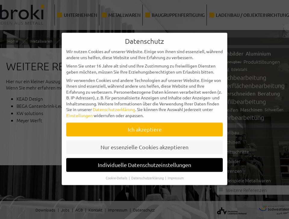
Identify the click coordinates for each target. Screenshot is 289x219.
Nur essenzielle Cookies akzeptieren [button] (144, 141)
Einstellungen (79, 110)
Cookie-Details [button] (117, 172)
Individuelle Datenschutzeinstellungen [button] (144, 159)
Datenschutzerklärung (114, 104)
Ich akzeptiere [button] (145, 124)
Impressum (176, 172)
